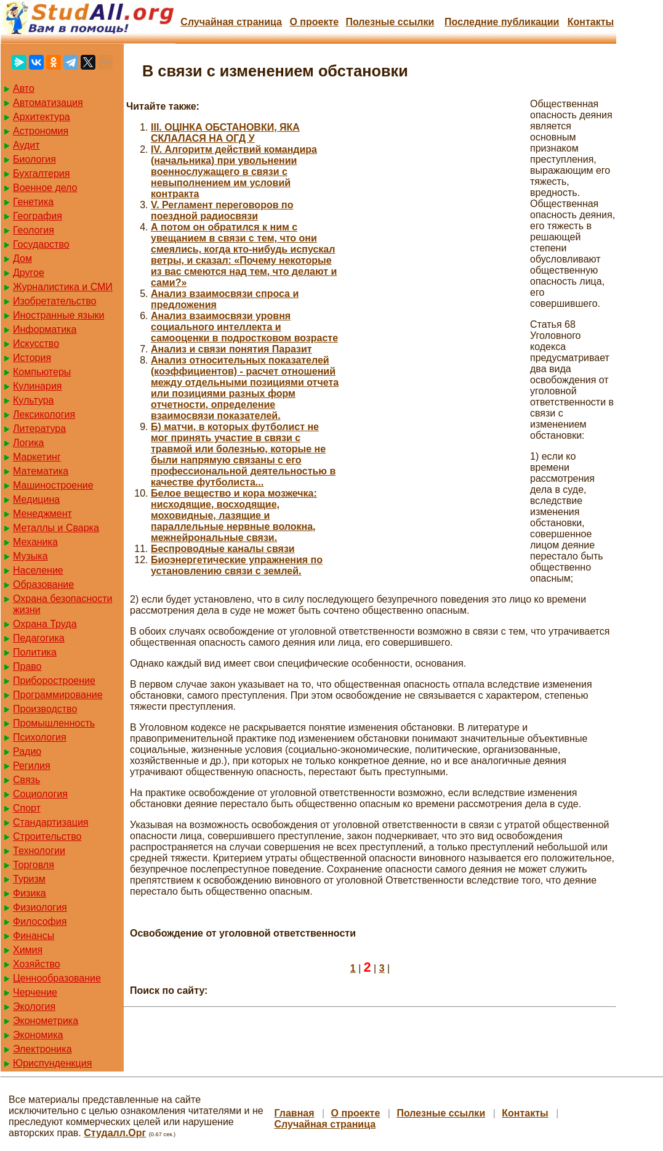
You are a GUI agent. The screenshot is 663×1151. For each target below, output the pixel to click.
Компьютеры (42, 372)
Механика (35, 542)
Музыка (30, 556)
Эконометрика (45, 1020)
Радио (27, 751)
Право (27, 666)
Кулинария (37, 386)
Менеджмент (42, 513)
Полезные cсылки (389, 22)
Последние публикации (501, 22)
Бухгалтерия (41, 173)
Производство (45, 709)
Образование (43, 584)
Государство (41, 244)
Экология (34, 1006)
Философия (39, 921)
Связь (26, 780)
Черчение (35, 992)
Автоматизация (48, 102)
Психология (39, 737)
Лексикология (44, 414)
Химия (27, 950)
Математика (40, 471)
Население (38, 570)
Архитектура (41, 117)
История (32, 357)
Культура (33, 400)
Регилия (31, 765)
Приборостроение (54, 680)
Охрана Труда (45, 624)
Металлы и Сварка (56, 528)
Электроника (42, 1049)
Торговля (33, 865)
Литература (39, 428)
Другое (28, 272)
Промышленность (54, 723)
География (37, 216)
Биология (34, 159)
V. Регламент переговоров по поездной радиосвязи (222, 210)
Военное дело (45, 187)
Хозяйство (36, 964)
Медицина (36, 499)
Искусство (36, 343)
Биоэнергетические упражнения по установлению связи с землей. (237, 565)
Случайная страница (231, 22)
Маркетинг (37, 457)
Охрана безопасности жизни (62, 604)
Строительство (47, 836)
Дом (22, 258)
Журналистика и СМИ (63, 287)
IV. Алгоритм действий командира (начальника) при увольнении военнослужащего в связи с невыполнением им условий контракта (234, 171)
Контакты (591, 22)
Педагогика (39, 638)
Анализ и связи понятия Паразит (231, 349)
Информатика (44, 329)
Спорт (27, 808)
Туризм (29, 879)
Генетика (33, 202)
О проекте (314, 22)
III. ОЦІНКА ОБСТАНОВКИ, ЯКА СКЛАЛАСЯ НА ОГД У (225, 133)
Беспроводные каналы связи (223, 548)
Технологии (39, 850)
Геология (33, 230)
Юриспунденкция (52, 1063)
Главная (294, 1113)
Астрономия (40, 131)
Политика (35, 652)
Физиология (40, 907)
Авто (23, 88)
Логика (28, 442)
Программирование (58, 694)
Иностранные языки (58, 315)
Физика (29, 893)
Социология (40, 794)
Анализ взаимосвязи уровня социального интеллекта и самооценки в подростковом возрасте (244, 327)
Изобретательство (54, 301)
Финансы (33, 935)
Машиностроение (53, 485)
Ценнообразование (57, 978)
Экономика (38, 1035)
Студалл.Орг (115, 1133)
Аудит (26, 145)
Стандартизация (50, 822)
